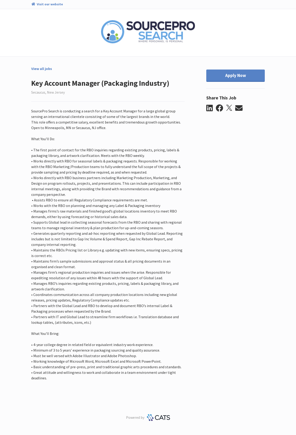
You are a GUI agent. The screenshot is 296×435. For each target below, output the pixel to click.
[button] (211, 108)
